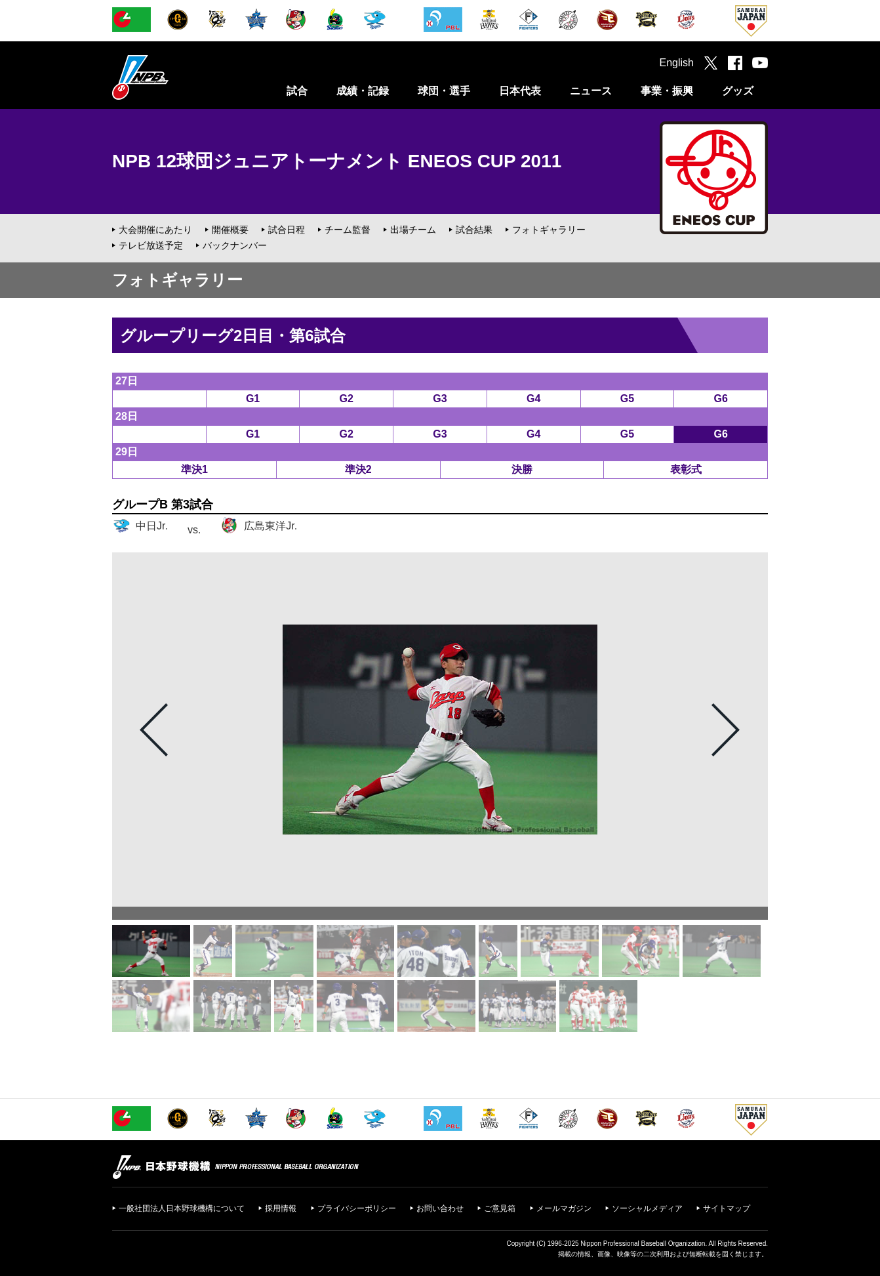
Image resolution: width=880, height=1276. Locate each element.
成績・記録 (362, 90)
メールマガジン (563, 1208)
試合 (297, 90)
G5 (627, 398)
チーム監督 (347, 229)
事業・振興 (667, 90)
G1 (253, 398)
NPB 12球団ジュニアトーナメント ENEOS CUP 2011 (336, 161)
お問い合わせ (440, 1208)
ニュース (591, 90)
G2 (346, 398)
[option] (440, 730)
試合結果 (474, 229)
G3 (440, 398)
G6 (720, 398)
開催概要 (230, 229)
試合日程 (286, 229)
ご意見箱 (499, 1208)
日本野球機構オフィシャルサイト (173, 77)
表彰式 (686, 469)
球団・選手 (444, 90)
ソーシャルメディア (647, 1208)
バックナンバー (235, 245)
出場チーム (413, 229)
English (677, 62)
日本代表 (520, 90)
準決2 (358, 469)
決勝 (521, 469)
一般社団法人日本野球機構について (182, 1208)
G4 (533, 398)
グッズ (737, 90)
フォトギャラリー (549, 229)
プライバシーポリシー (356, 1208)
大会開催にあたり (155, 229)
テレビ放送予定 (151, 245)
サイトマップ (726, 1208)
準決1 (194, 469)
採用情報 (280, 1208)
